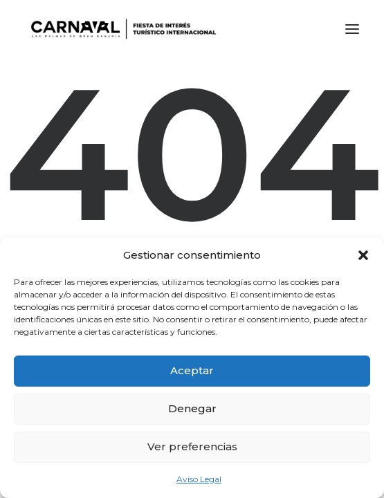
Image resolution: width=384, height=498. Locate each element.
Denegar (192, 408)
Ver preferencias (192, 446)
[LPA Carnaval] (121, 29)
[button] (363, 255)
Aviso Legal (198, 479)
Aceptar (192, 370)
